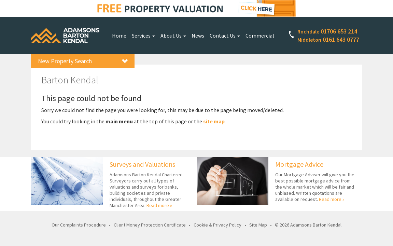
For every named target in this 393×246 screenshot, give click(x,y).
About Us (173, 35)
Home (119, 35)
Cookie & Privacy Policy (217, 225)
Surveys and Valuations (142, 164)
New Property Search (83, 61)
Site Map (258, 225)
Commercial (259, 35)
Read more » (159, 205)
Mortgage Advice (299, 164)
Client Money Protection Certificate (150, 225)
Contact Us (225, 35)
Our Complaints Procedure (79, 225)
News (198, 35)
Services (143, 35)
